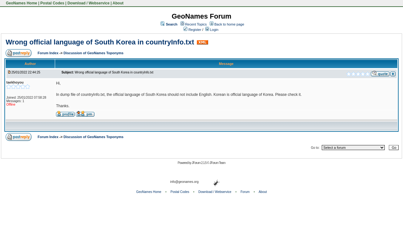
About (118, 3)
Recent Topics (196, 24)
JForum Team (217, 163)
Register (192, 30)
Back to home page (229, 24)
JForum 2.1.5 (199, 163)
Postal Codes (52, 3)
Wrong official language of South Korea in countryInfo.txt (100, 42)
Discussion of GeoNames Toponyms (94, 53)
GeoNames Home (21, 3)
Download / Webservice (88, 3)
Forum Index (49, 53)
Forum (245, 192)
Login (212, 30)
